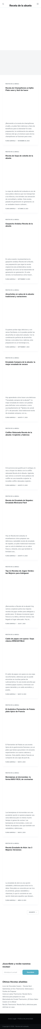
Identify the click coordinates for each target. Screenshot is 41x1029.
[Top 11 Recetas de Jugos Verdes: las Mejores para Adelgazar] (20, 589)
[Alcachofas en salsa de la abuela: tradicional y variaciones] (20, 313)
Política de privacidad (25, 1019)
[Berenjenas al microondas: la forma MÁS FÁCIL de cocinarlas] (20, 796)
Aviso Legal (12, 1019)
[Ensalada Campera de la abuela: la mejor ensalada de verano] (20, 381)
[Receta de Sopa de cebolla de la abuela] (20, 174)
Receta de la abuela (20, 5)
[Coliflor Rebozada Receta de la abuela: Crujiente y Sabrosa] (20, 451)
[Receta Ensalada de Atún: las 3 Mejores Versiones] (20, 866)
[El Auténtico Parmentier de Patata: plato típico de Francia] (20, 728)
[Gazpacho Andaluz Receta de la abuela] (20, 242)
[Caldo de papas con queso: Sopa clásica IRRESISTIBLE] (20, 657)
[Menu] (38, 4)
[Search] (3, 4)
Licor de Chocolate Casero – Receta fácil (17, 986)
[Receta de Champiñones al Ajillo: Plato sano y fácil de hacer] (20, 107)
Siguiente (33, 912)
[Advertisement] (20, 29)
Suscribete (30, 972)
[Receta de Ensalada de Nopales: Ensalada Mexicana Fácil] (20, 519)
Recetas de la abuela (12, 84)
